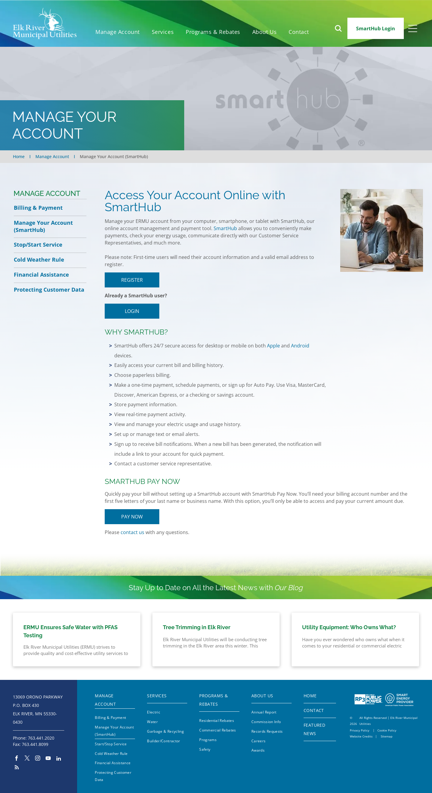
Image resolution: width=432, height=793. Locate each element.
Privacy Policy (359, 730)
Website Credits (361, 736)
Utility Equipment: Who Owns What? (349, 627)
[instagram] (37, 759)
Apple (273, 345)
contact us (132, 532)
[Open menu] (412, 28)
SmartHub (225, 228)
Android (300, 345)
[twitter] (27, 759)
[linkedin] (58, 759)
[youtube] (48, 759)
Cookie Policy (386, 730)
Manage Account (47, 193)
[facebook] (16, 759)
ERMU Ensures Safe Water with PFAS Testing (70, 631)
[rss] (16, 768)
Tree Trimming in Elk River (196, 627)
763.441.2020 (41, 738)
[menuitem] (117, 32)
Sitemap (386, 736)
